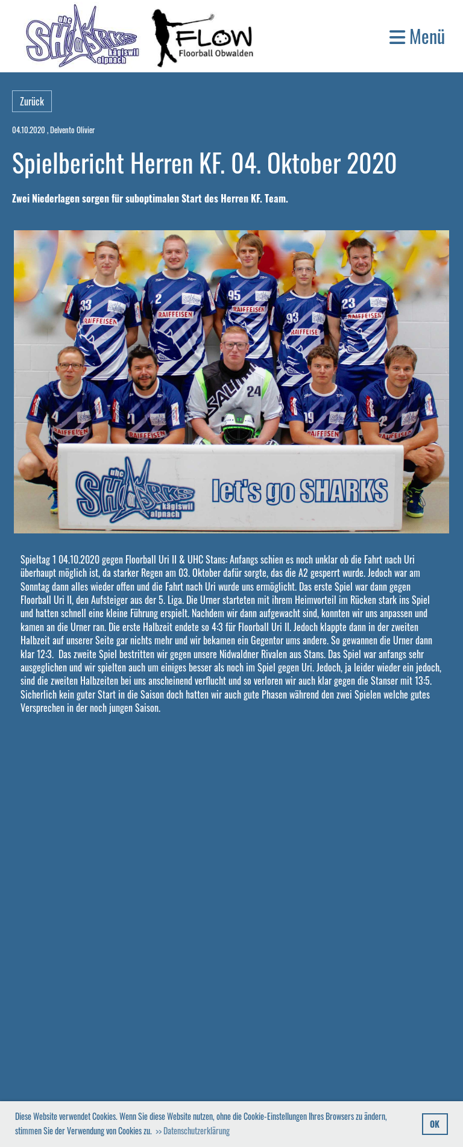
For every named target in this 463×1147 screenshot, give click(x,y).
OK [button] (434, 1123)
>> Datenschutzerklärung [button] (193, 1130)
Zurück (32, 101)
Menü (417, 36)
